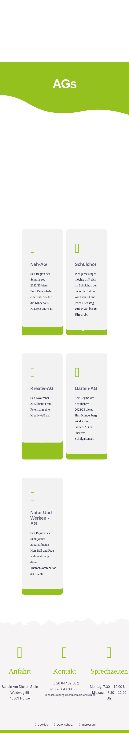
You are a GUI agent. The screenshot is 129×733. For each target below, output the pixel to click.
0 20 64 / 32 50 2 (66, 672)
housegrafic (110, 725)
